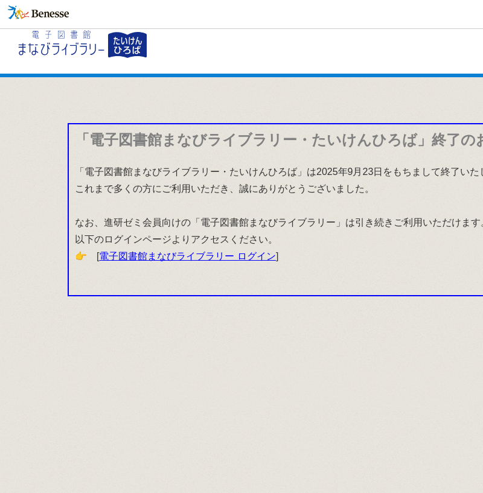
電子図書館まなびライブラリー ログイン (187, 256)
